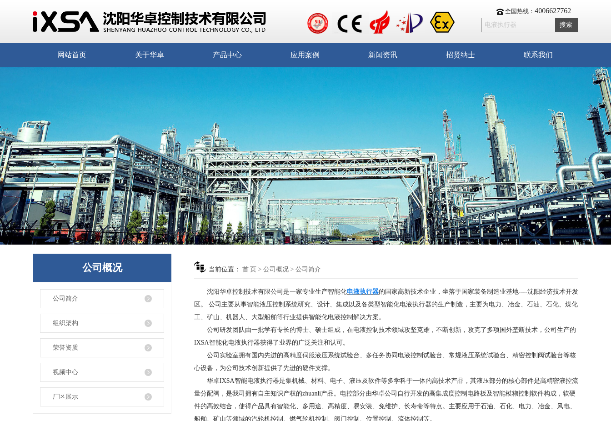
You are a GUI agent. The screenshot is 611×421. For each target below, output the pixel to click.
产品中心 (227, 55)
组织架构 (65, 323)
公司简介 (65, 298)
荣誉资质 (65, 347)
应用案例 (305, 55)
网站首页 (71, 55)
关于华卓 (149, 55)
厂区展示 (65, 396)
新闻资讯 (382, 55)
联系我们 (538, 55)
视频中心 (65, 372)
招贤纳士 (460, 55)
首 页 (249, 269)
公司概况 (276, 269)
